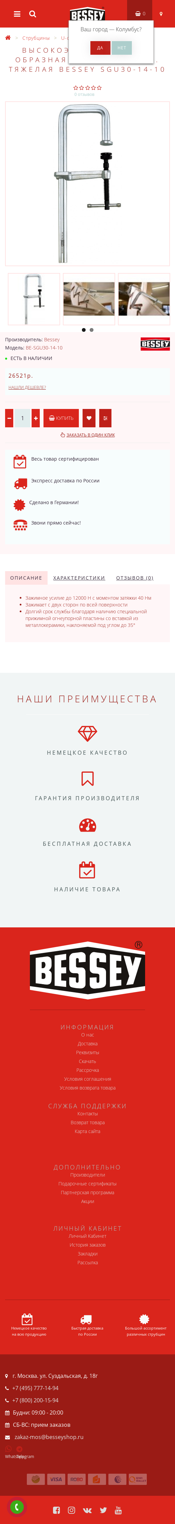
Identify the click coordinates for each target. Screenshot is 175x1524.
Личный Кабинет (87, 1236)
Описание (26, 578)
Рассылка (87, 1262)
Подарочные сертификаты (87, 1183)
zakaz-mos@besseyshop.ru (49, 1437)
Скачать (87, 1061)
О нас (87, 1034)
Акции (87, 1201)
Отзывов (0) (135, 578)
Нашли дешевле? (27, 387)
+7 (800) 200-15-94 (35, 1400)
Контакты (87, 1113)
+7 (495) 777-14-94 (35, 1388)
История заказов (88, 1245)
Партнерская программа (87, 1192)
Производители (87, 1174)
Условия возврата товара (88, 1087)
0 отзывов (84, 94)
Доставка (88, 1043)
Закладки (88, 1253)
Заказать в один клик (91, 435)
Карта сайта (87, 1131)
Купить (61, 418)
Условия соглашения (87, 1079)
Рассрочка (87, 1070)
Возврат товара (88, 1122)
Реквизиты (87, 1052)
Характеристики (79, 578)
